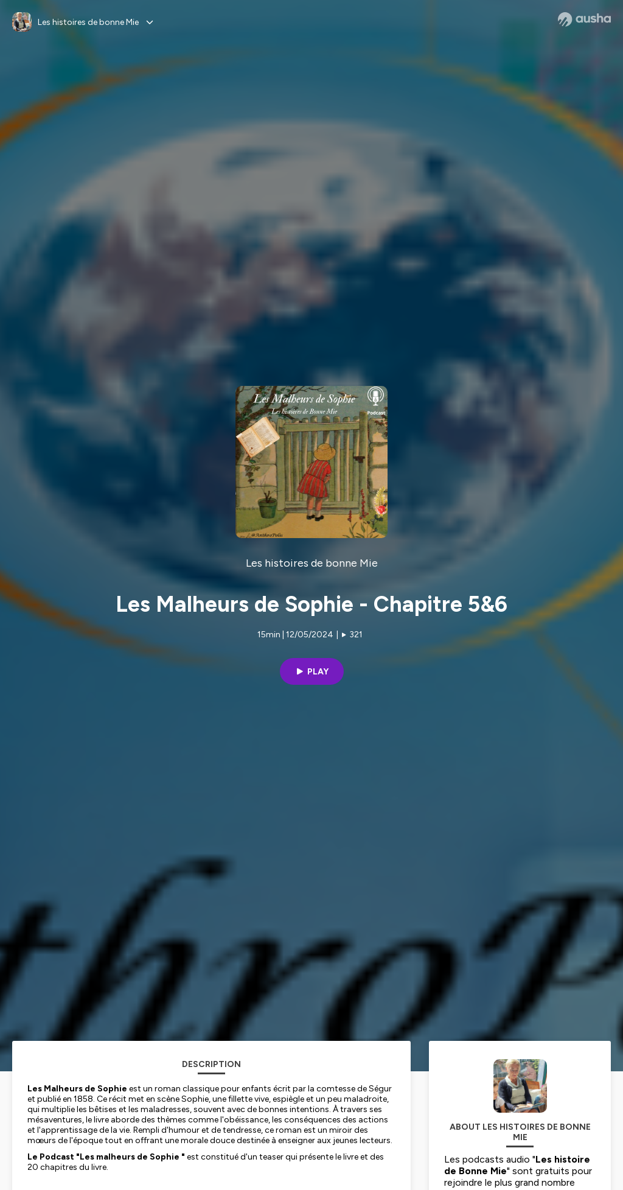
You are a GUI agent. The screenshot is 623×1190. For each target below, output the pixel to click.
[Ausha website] (584, 19)
